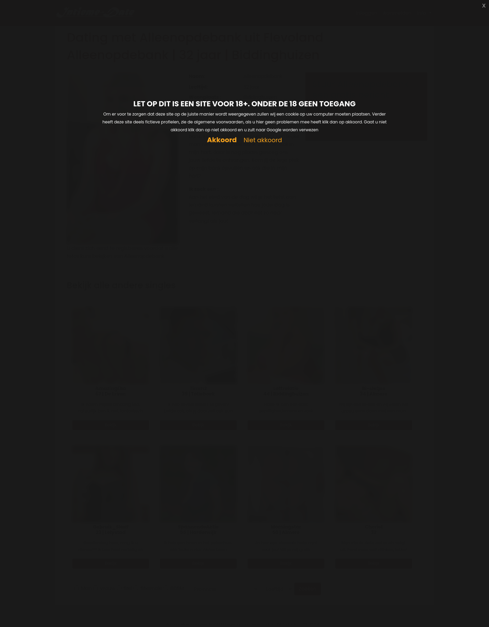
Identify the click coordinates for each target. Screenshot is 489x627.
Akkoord (222, 140)
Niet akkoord (263, 140)
